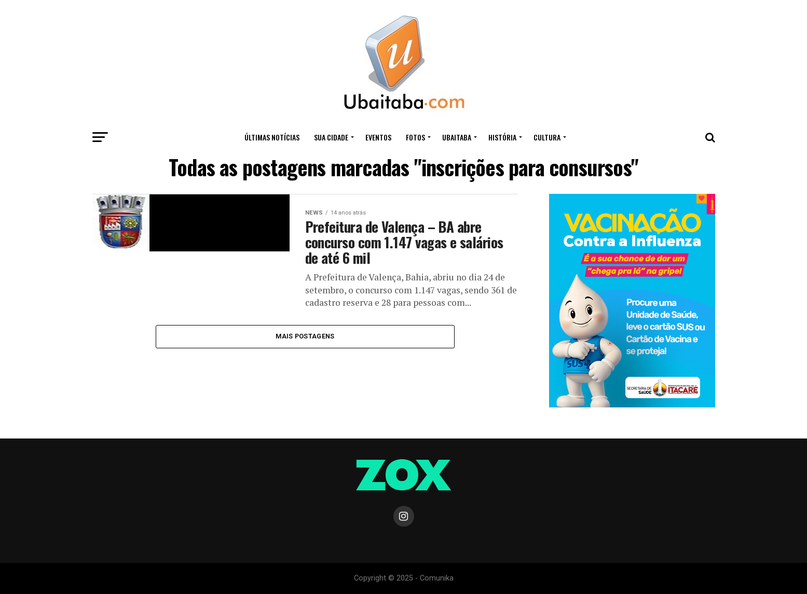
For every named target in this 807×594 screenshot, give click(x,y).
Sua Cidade (331, 137)
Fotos (415, 137)
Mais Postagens (305, 336)
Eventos (378, 137)
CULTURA (547, 137)
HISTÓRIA (502, 137)
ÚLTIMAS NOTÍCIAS (271, 137)
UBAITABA (456, 137)
